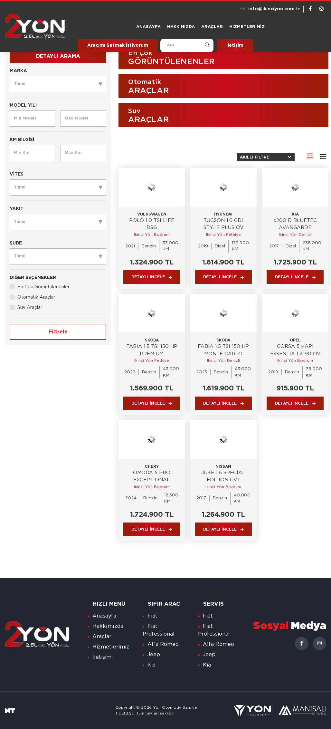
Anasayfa (148, 27)
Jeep (153, 654)
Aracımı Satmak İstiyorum (117, 45)
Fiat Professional (159, 630)
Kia (151, 664)
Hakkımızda (181, 27)
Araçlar (212, 27)
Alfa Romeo (163, 644)
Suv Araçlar (29, 307)
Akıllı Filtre (254, 157)
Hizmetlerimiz (247, 27)
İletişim (234, 45)
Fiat (152, 616)
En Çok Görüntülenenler (43, 287)
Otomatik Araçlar (36, 297)
